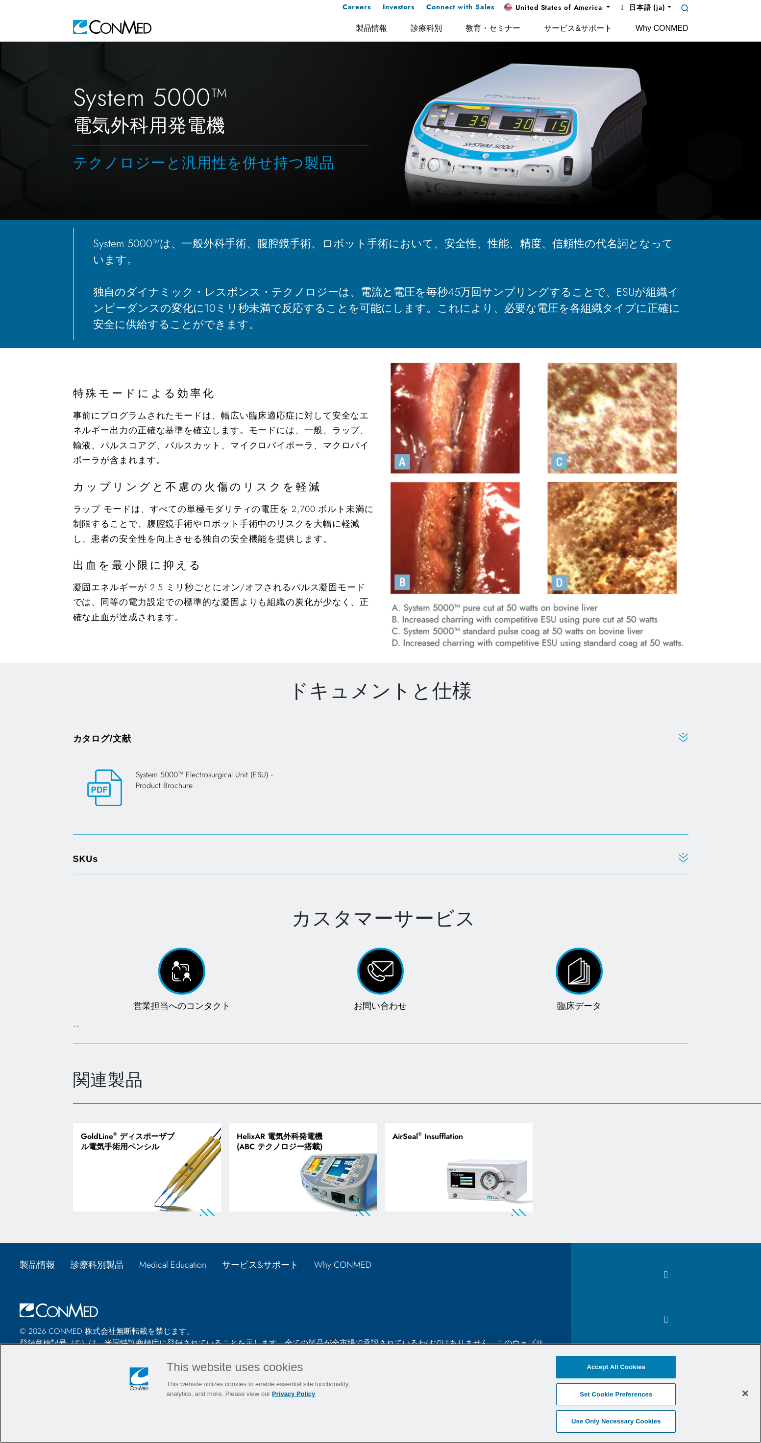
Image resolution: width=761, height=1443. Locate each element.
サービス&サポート (260, 1266)
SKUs (85, 859)
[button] (557, 8)
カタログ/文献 (102, 739)
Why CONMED (347, 1266)
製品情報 (37, 1266)
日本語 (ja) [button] (641, 7)
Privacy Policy (293, 1393)
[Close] (745, 1393)
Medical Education (172, 1266)
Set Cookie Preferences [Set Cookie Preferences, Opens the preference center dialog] (616, 1394)
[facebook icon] (665, 1276)
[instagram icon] (665, 1321)
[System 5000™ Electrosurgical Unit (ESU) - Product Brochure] (179, 788)
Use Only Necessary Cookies (616, 1421)
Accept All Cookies (616, 1367)
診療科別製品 (97, 1266)
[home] (112, 26)
